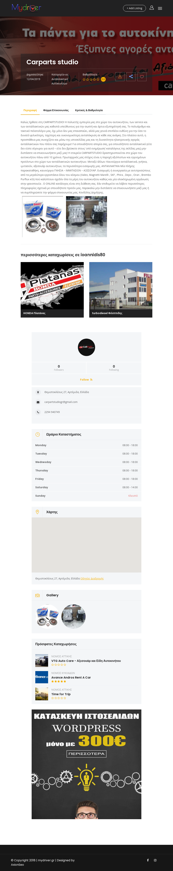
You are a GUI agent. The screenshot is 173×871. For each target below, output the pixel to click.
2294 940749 (52, 412)
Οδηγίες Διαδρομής (92, 578)
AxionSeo (17, 865)
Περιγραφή (30, 110)
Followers (59, 368)
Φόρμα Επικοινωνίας (56, 110)
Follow (86, 379)
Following (113, 368)
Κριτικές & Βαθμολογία (89, 110)
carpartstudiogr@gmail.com (61, 402)
